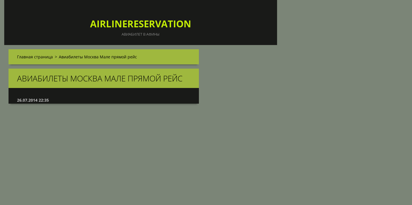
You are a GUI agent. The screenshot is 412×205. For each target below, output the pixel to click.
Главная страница (35, 57)
